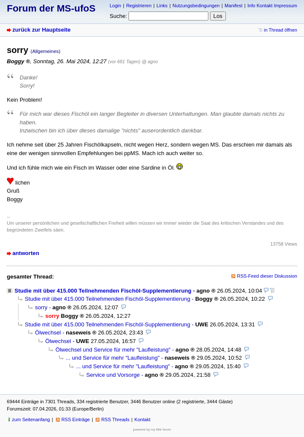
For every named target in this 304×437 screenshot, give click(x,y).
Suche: (118, 16)
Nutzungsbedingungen (195, 5)
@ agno (150, 61)
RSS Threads (115, 419)
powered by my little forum (152, 429)
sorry (41, 307)
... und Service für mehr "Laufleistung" (113, 358)
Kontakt (142, 419)
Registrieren (138, 5)
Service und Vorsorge (113, 375)
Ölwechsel (48, 332)
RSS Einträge (75, 419)
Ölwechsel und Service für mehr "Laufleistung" (113, 349)
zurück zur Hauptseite (41, 29)
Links (162, 5)
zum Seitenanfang (31, 419)
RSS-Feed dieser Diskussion (267, 276)
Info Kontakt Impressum (273, 5)
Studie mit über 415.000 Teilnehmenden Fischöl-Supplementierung (103, 290)
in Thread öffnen (280, 29)
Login (115, 5)
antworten (25, 253)
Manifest (234, 5)
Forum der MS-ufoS (51, 8)
